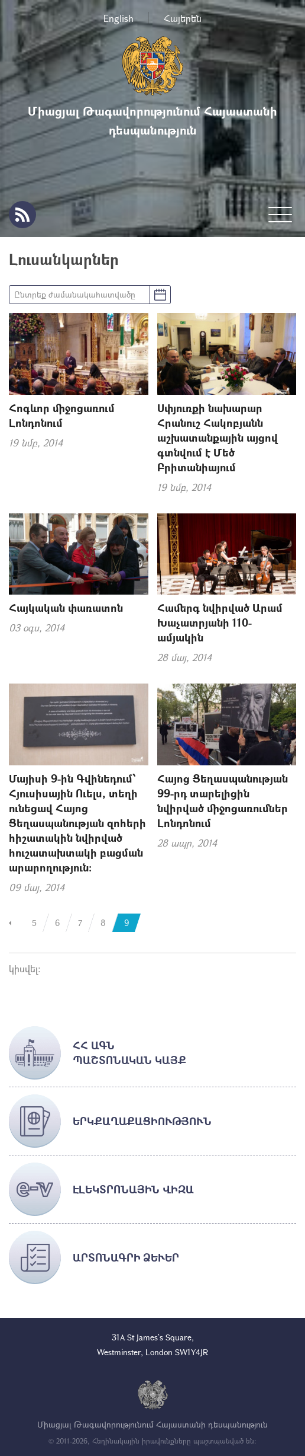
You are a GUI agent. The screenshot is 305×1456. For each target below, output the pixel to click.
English (118, 18)
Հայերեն (183, 18)
